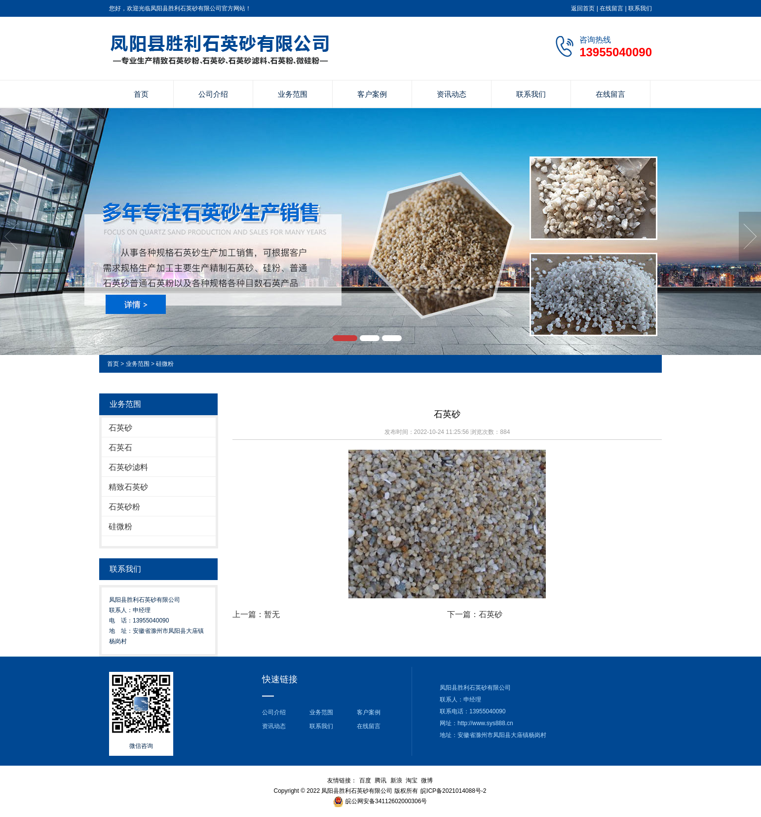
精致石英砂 (128, 487)
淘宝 (412, 780)
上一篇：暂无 (256, 614)
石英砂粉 (124, 507)
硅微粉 (165, 363)
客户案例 (372, 94)
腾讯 (380, 780)
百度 (365, 780)
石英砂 (120, 428)
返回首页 (583, 8)
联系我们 (640, 8)
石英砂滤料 (128, 467)
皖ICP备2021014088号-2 (453, 790)
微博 (427, 780)
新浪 (396, 780)
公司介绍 (213, 94)
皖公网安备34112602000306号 (386, 801)
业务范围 (292, 94)
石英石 (120, 447)
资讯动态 (451, 94)
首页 (141, 94)
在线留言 (611, 8)
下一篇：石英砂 (474, 614)
